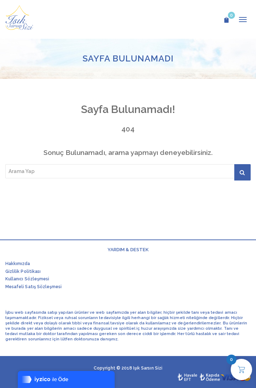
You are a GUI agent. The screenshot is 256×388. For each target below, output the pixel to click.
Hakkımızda (17, 263)
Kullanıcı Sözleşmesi (27, 278)
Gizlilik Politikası (23, 271)
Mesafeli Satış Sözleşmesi (33, 286)
